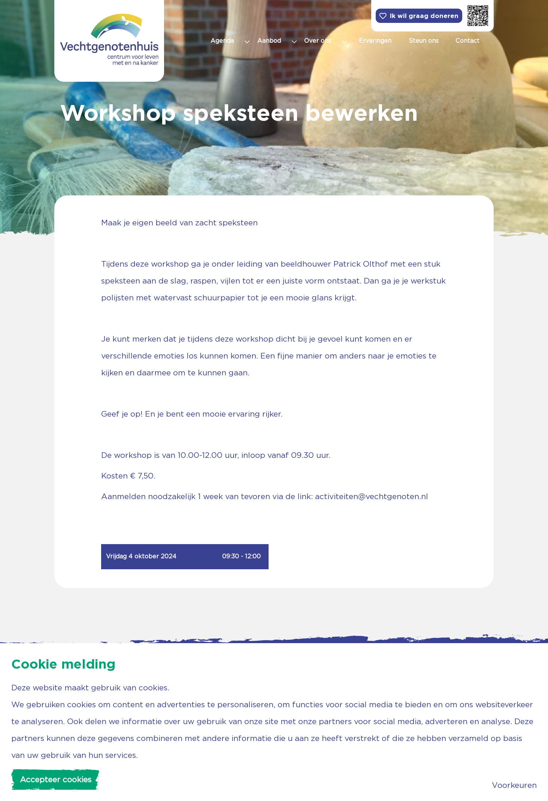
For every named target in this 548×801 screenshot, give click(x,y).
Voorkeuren (514, 785)
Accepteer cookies (55, 779)
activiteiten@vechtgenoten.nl (371, 496)
